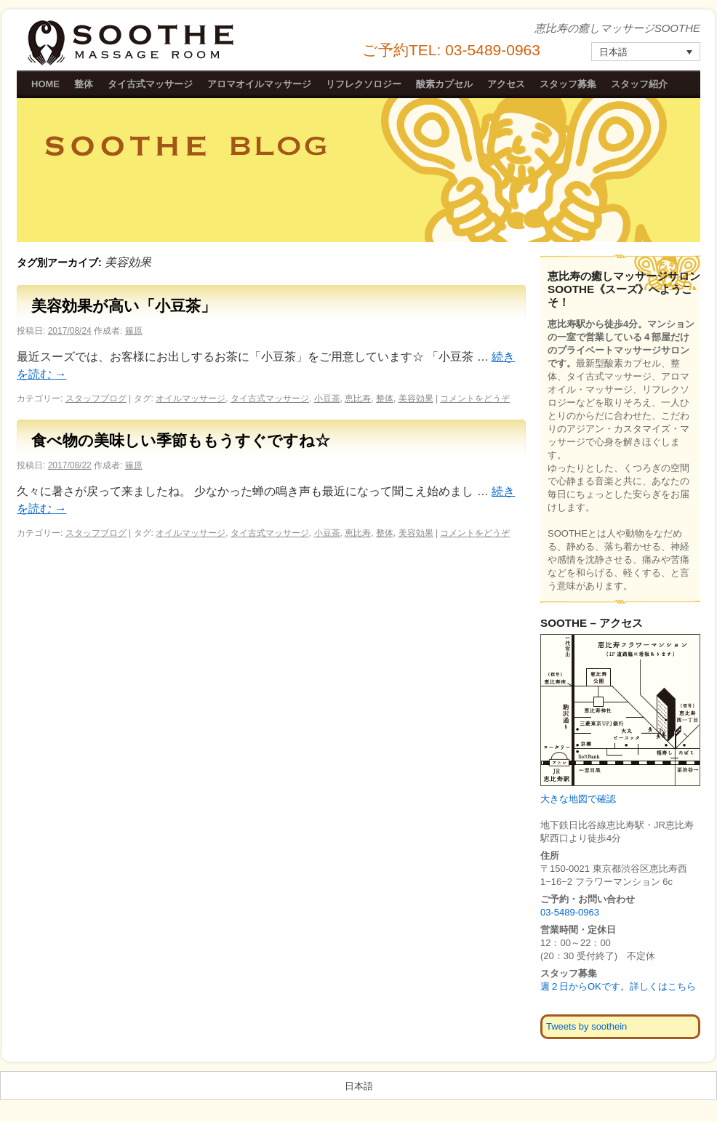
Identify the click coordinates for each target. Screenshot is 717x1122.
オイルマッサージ (190, 398)
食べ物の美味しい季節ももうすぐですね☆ (180, 440)
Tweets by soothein (586, 1026)
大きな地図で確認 (578, 798)
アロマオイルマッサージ (259, 84)
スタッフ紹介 (639, 84)
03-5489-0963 (569, 912)
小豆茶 (327, 398)
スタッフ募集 (568, 84)
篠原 (134, 331)
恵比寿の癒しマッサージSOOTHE (132, 43)
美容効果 (415, 398)
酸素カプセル (444, 84)
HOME (45, 84)
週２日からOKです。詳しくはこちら (618, 986)
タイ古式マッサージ (150, 84)
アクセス (506, 84)
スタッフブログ (96, 398)
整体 (83, 84)
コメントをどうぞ (475, 398)
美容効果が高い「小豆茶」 (123, 305)
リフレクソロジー (363, 84)
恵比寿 (358, 398)
